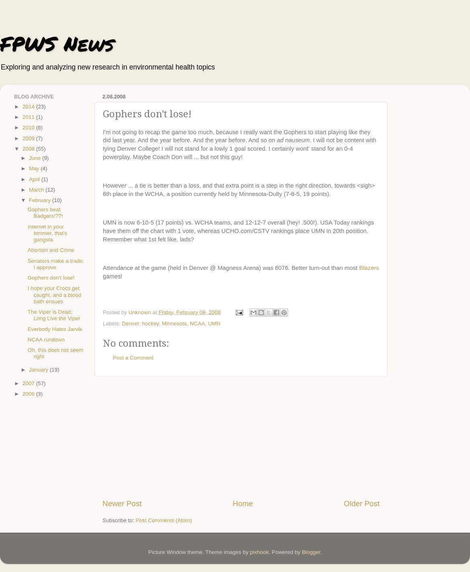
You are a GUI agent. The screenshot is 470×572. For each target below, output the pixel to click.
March (37, 190)
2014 (29, 107)
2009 (29, 138)
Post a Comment (133, 358)
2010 (29, 128)
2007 (29, 383)
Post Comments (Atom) (164, 520)
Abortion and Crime (51, 250)
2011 (29, 117)
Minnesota (174, 324)
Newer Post (122, 503)
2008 (29, 149)
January (39, 370)
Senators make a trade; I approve (56, 264)
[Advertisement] (241, 437)
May (35, 168)
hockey (150, 324)
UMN (214, 324)
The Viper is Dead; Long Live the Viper (54, 315)
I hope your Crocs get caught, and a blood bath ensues (55, 294)
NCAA (197, 324)
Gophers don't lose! (51, 278)
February (40, 200)
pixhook (259, 552)
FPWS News (57, 43)
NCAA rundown (46, 340)
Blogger (311, 552)
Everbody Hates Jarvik (55, 329)
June (35, 158)
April (35, 179)
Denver (130, 324)
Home (243, 503)
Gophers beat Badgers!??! (45, 212)
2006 (29, 394)
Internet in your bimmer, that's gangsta (47, 233)
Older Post (362, 503)
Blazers (369, 268)
